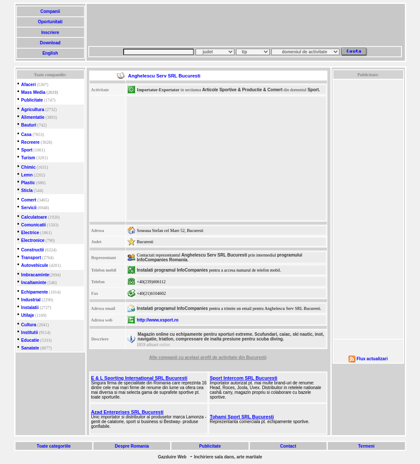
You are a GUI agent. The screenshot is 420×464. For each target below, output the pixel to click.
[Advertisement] (245, 25)
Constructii (32, 249)
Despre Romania (132, 446)
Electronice (32, 240)
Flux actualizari (372, 358)
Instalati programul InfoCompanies (172, 270)
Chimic (28, 167)
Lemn (27, 175)
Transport (31, 257)
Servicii (29, 207)
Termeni (366, 446)
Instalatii (30, 307)
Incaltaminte (33, 282)
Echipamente (34, 292)
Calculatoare (34, 217)
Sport (26, 150)
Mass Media (33, 92)
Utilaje (27, 315)
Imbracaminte (35, 274)
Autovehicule (34, 265)
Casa (26, 134)
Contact (288, 446)
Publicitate (32, 100)
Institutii (29, 332)
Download (50, 42)
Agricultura (32, 109)
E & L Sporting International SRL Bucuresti (139, 377)
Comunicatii (33, 225)
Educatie (30, 340)
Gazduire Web (172, 457)
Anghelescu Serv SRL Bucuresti (214, 255)
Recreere (30, 142)
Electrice (30, 232)
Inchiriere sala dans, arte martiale (228, 457)
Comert (28, 200)
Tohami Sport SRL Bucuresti (242, 416)
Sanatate (30, 348)
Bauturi (28, 125)
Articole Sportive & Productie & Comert (242, 89)
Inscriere (50, 32)
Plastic (28, 182)
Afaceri (28, 84)
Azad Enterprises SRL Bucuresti (127, 412)
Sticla (27, 190)
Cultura (28, 324)
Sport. (314, 89)
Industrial (30, 299)
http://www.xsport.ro (158, 320)
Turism (28, 157)
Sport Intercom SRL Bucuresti (243, 377)
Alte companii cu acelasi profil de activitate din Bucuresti (207, 357)
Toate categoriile (54, 446)
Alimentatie (32, 117)
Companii (50, 11)
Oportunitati (50, 21)
